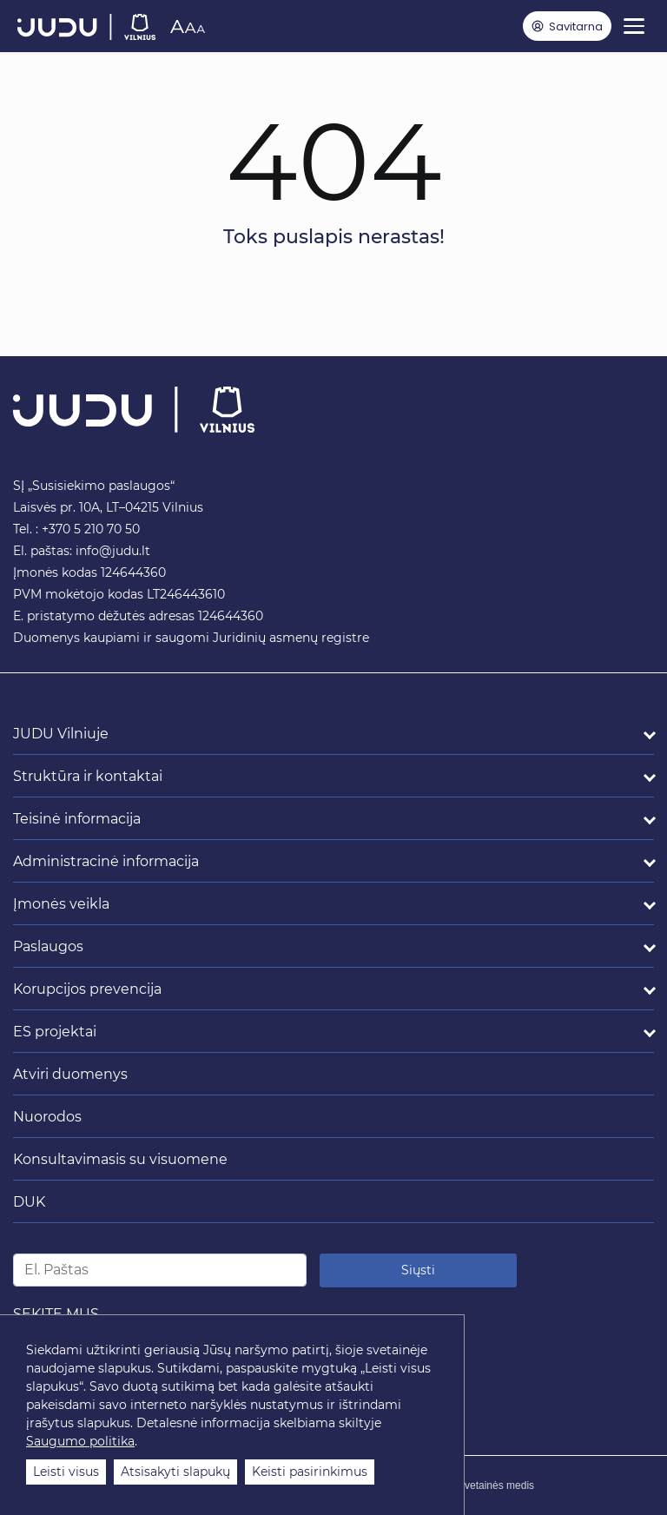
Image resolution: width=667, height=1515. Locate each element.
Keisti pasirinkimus (309, 1471)
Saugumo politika (80, 1441)
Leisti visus (66, 1471)
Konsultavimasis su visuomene (120, 1159)
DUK (29, 1202)
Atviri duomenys (70, 1074)
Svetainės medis (496, 1485)
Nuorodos (47, 1116)
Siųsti (418, 1270)
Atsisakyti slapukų (175, 1471)
